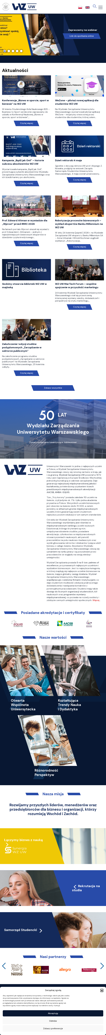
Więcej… (96, 600)
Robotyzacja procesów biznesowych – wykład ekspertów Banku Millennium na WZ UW (79, 224)
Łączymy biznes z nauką (23, 840)
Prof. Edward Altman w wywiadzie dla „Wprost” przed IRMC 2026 (24, 222)
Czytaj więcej (26, 123)
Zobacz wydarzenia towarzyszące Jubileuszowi (53, 442)
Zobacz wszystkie (53, 388)
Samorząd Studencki (23, 930)
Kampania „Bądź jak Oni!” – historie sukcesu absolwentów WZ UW (23, 162)
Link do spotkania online (82, 36)
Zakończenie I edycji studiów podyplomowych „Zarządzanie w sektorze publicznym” (22, 347)
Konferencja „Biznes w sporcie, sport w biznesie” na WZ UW (25, 102)
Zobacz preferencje (53, 1028)
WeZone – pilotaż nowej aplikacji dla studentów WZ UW (76, 102)
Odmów (53, 1021)
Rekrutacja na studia (86, 888)
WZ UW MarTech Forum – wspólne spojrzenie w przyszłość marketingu (76, 285)
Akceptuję (53, 1013)
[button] (101, 990)
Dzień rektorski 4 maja (68, 160)
